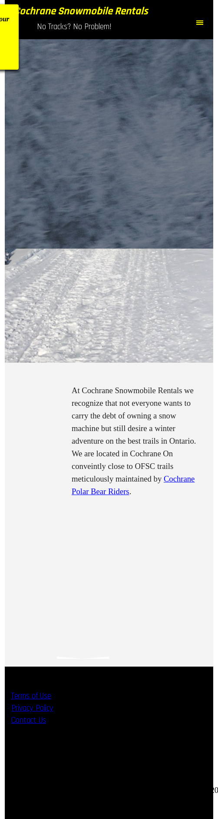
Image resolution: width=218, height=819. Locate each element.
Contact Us (28, 720)
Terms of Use (31, 696)
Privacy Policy (32, 708)
